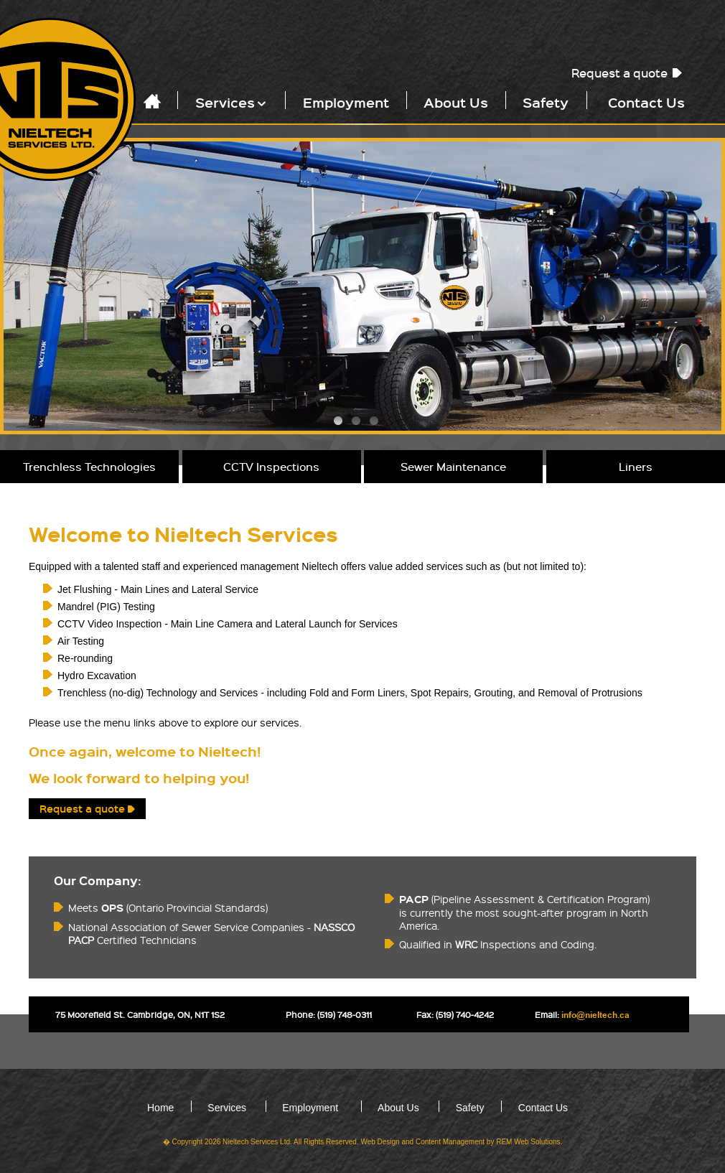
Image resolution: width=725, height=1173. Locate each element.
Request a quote (619, 72)
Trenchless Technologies (89, 466)
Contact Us (646, 102)
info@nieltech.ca (595, 1015)
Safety (546, 102)
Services (231, 102)
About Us (456, 102)
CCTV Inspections (271, 466)
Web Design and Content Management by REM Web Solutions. (461, 1142)
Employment (346, 102)
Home (160, 1107)
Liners (635, 466)
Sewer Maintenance (453, 466)
